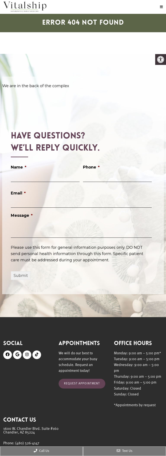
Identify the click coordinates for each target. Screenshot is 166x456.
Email (18, 193)
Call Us (41, 451)
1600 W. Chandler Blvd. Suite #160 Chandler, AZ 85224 (31, 430)
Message (22, 215)
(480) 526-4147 (27, 443)
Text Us (124, 451)
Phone (91, 167)
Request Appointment (82, 383)
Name (18, 167)
